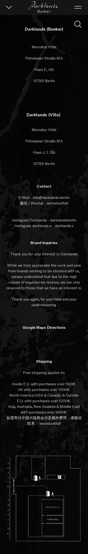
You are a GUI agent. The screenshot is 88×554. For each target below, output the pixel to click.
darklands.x (64, 226)
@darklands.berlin (54, 197)
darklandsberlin (63, 220)
